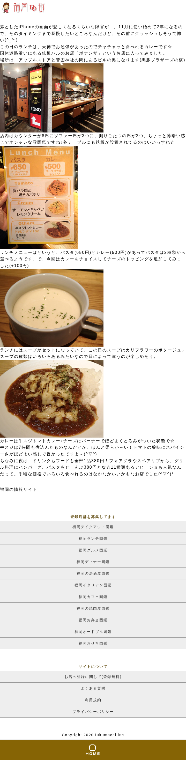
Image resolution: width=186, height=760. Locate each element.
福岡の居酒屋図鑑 (93, 573)
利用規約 (93, 700)
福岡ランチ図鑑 (93, 538)
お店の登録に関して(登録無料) (93, 677)
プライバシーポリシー (93, 712)
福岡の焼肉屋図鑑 (93, 608)
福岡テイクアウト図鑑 (93, 527)
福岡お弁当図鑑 (93, 620)
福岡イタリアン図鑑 (93, 585)
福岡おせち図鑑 (93, 643)
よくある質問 (93, 688)
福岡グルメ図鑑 (93, 550)
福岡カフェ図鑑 (93, 597)
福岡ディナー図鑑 (93, 562)
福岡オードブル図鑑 (93, 632)
